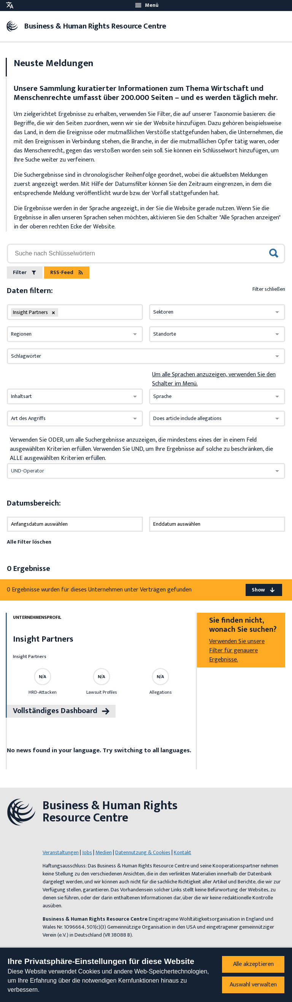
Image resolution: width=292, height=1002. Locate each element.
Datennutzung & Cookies (142, 852)
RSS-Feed (66, 272)
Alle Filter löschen (29, 542)
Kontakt (182, 852)
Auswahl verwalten (253, 985)
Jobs (87, 852)
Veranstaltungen (61, 852)
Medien (103, 852)
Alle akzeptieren (253, 964)
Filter (24, 272)
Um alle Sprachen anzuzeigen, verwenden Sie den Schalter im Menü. (214, 379)
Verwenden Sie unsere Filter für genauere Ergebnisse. (237, 650)
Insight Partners (43, 639)
